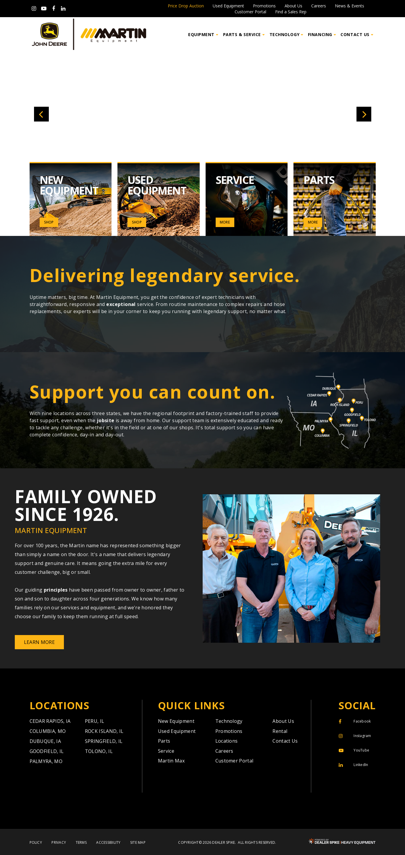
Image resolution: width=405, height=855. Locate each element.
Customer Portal (250, 12)
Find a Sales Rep (290, 12)
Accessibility (108, 842)
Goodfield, (47, 751)
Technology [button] (285, 34)
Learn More (39, 642)
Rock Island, (104, 731)
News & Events (349, 6)
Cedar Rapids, (50, 721)
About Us (293, 6)
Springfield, (104, 741)
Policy (36, 842)
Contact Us (285, 741)
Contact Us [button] (355, 34)
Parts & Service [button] (242, 34)
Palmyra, (46, 761)
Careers (318, 6)
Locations (226, 741)
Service (166, 751)
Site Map (138, 842)
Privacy (58, 842)
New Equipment (176, 721)
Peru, (94, 721)
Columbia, (48, 731)
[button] (41, 114)
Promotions (264, 6)
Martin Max (171, 760)
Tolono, (99, 751)
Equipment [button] (201, 34)
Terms (81, 842)
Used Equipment (228, 6)
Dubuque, (45, 741)
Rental (279, 731)
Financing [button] (320, 34)
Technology (229, 721)
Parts (164, 741)
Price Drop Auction (186, 6)
